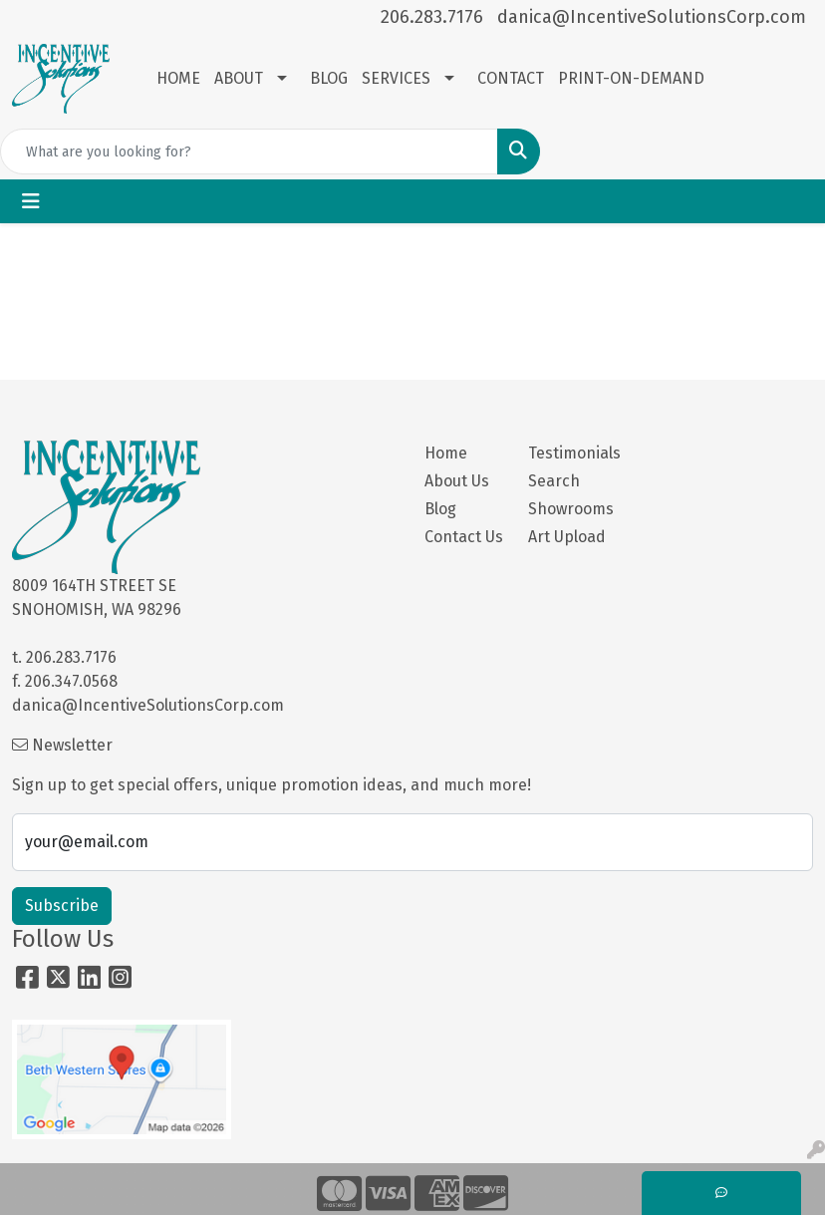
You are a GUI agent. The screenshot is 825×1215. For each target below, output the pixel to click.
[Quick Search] (249, 151)
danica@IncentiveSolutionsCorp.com (651, 17)
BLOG (329, 78)
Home (445, 453)
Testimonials (568, 453)
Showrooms (568, 508)
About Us (456, 480)
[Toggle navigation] (31, 201)
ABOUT (238, 78)
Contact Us (463, 536)
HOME (178, 78)
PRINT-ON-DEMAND (631, 78)
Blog (440, 508)
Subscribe (62, 905)
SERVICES (396, 78)
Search (554, 480)
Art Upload (567, 536)
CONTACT (510, 78)
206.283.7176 (432, 17)
